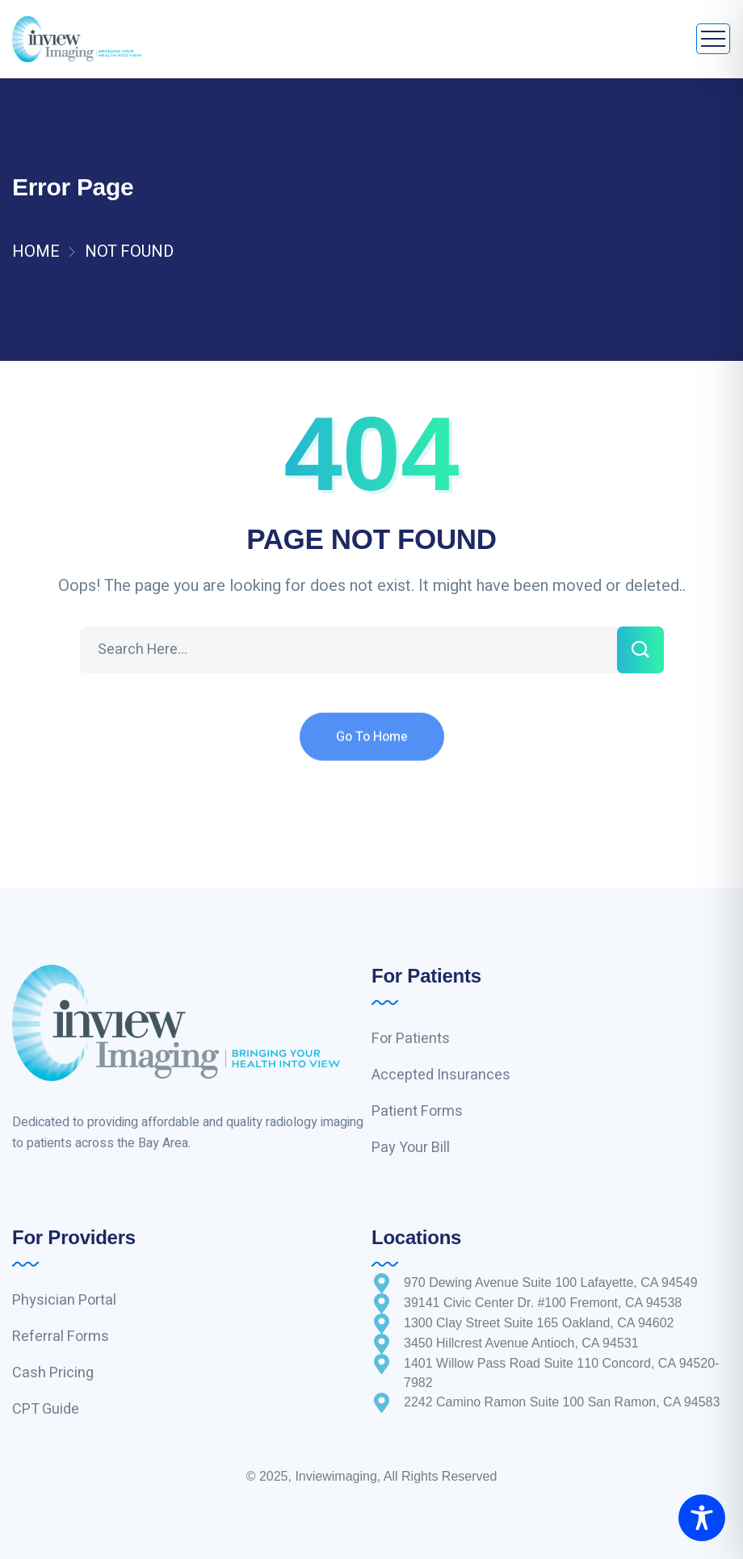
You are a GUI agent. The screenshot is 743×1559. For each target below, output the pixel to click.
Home (36, 251)
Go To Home (372, 749)
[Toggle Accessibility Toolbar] (702, 1518)
